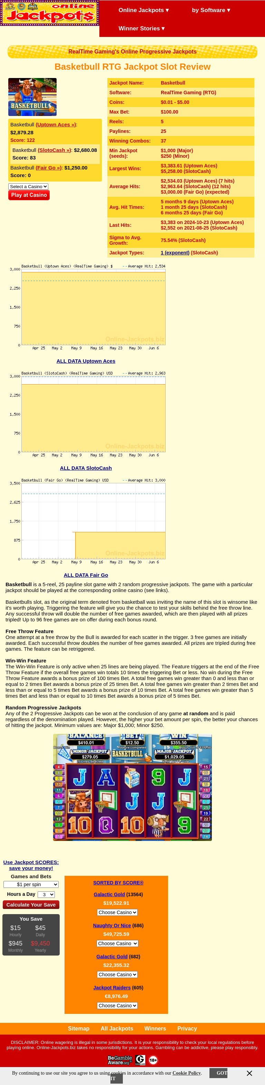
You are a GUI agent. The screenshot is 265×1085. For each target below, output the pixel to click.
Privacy (187, 1028)
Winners (155, 1028)
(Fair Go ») (48, 168)
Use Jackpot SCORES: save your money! (31, 865)
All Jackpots (117, 1028)
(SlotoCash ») (54, 150)
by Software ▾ (205, 9)
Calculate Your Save (31, 905)
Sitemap (78, 1028)
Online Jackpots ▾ (138, 9)
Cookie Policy (187, 1073)
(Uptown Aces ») (56, 124)
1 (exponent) (175, 252)
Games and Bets (31, 876)
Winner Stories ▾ (136, 27)
